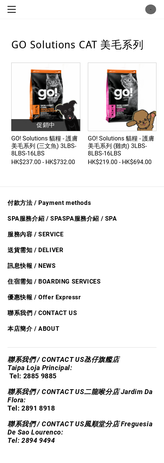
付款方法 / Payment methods (49, 202)
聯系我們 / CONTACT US (42, 313)
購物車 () (150, 9)
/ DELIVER (47, 250)
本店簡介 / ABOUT (33, 328)
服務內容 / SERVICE (35, 234)
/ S (104, 218)
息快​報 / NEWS (35, 265)
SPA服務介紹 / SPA (35, 218)
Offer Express (58, 297)
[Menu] (13, 9)
